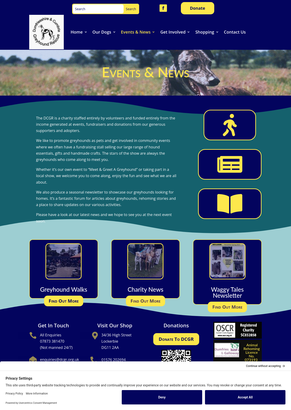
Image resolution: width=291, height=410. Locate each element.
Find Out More (64, 301)
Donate (197, 8)
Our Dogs (102, 32)
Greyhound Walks (63, 289)
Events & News (136, 32)
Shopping (204, 32)
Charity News (145, 289)
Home (77, 32)
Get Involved (172, 32)
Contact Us (235, 32)
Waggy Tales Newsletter (227, 292)
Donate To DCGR (176, 339)
